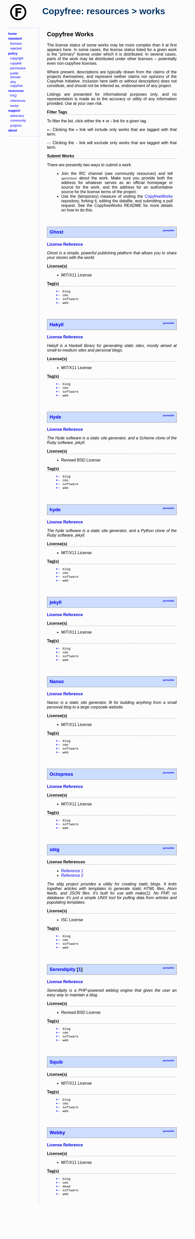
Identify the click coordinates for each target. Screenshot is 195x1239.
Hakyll (56, 327)
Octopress (61, 792)
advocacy (17, 116)
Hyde (55, 423)
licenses (16, 43)
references (17, 101)
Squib (56, 1088)
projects (16, 125)
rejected (16, 48)
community (18, 120)
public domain (15, 75)
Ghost (56, 232)
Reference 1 (72, 891)
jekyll (55, 614)
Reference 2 (72, 896)
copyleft (15, 63)
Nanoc (57, 696)
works (14, 106)
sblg (54, 870)
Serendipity (62, 993)
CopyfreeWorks (159, 196)
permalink (168, 230)
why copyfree (16, 84)
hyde (55, 518)
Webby (57, 1162)
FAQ (13, 95)
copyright (16, 58)
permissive (18, 68)
